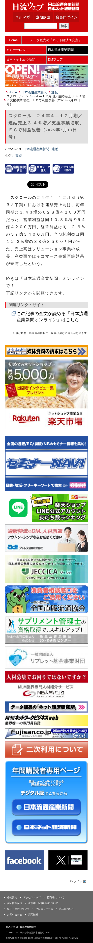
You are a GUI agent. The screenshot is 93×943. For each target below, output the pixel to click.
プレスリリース (44, 908)
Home (13, 40)
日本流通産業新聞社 (46, 6)
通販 (54, 92)
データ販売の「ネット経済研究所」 (56, 40)
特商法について (55, 897)
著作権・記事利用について (43, 903)
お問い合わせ (14, 914)
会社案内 (12, 897)
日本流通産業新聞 (61, 50)
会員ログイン (70, 17)
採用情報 (33, 914)
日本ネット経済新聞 (20, 59)
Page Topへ (77, 881)
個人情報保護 (14, 903)
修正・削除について (18, 908)
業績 (18, 155)
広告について (66, 908)
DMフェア (55, 59)
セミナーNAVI (16, 50)
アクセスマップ (32, 897)
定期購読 (49, 17)
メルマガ (29, 17)
